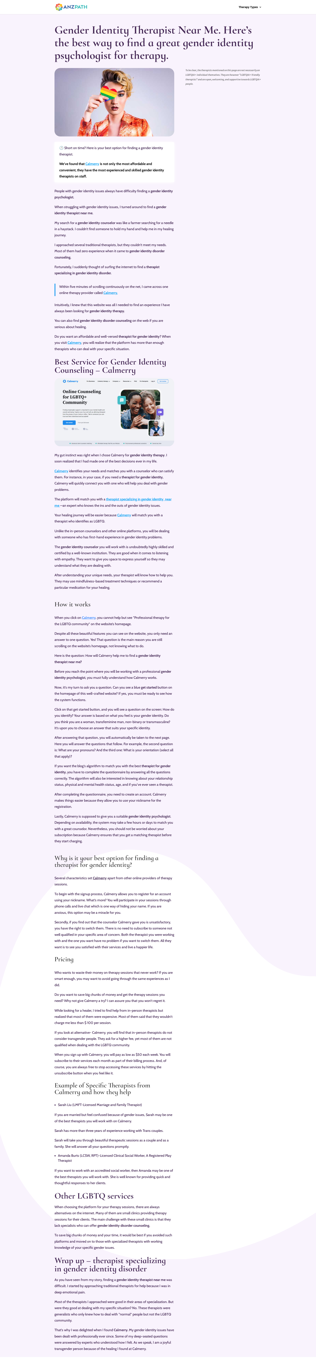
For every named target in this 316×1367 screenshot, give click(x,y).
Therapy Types (248, 7)
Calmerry (92, 164)
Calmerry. (110, 293)
